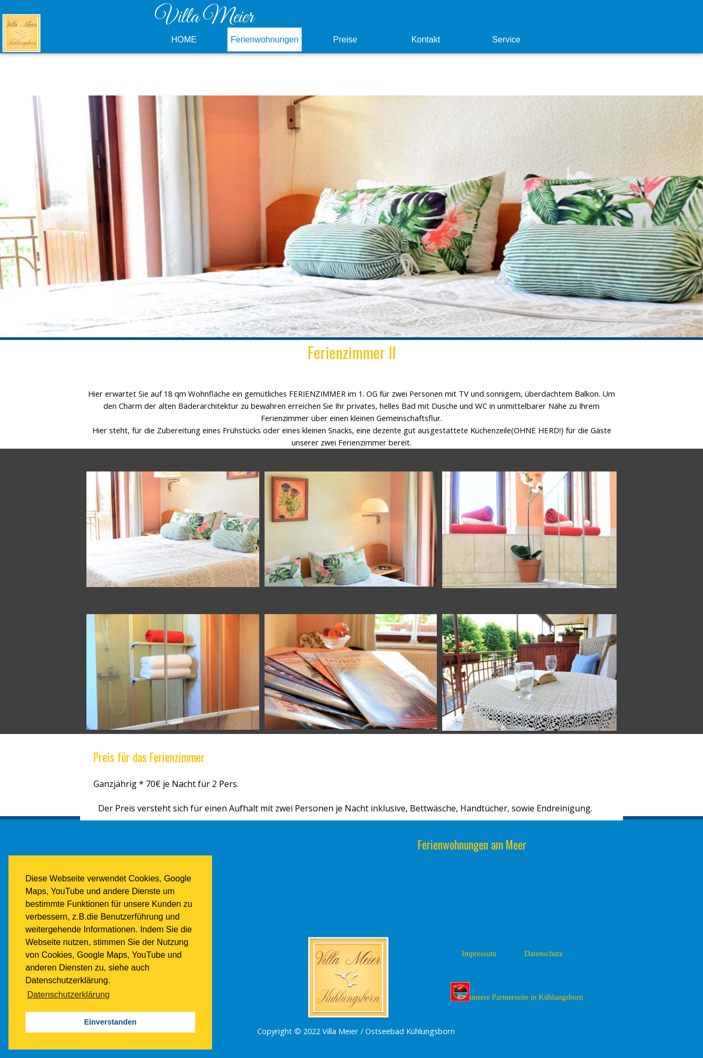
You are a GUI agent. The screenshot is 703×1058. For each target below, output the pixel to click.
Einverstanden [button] (110, 1022)
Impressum (479, 953)
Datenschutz (543, 953)
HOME (184, 39)
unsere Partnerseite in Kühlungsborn (517, 991)
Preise (345, 39)
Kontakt (425, 39)
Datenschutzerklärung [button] (68, 994)
